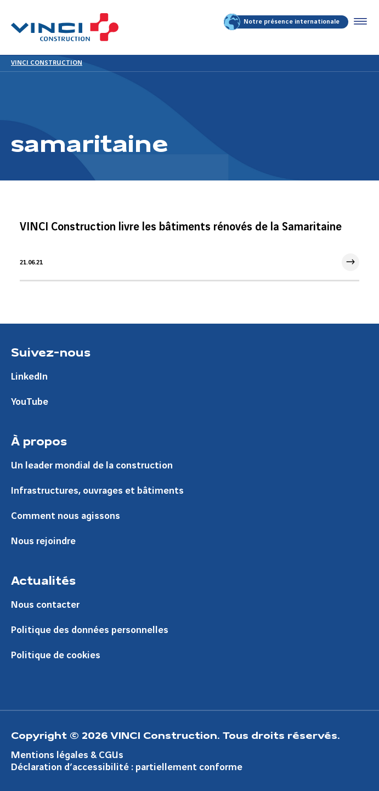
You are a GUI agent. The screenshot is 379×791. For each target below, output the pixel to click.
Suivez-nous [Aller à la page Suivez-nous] (50, 352)
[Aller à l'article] (189, 245)
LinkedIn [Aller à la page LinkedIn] (29, 376)
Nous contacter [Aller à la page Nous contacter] (45, 605)
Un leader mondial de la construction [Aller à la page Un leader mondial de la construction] (92, 465)
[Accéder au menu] (358, 22)
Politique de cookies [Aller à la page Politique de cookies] (55, 655)
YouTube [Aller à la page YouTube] (29, 402)
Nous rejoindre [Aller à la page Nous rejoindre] (43, 541)
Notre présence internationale (282, 22)
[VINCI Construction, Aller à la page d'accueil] (64, 27)
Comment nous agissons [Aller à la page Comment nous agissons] (65, 516)
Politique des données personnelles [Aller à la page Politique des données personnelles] (89, 630)
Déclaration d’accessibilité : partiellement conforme (126, 767)
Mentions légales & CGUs (67, 755)
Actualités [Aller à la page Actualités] (43, 580)
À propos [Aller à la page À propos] (39, 440)
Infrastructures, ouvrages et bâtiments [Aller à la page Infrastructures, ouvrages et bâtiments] (97, 490)
